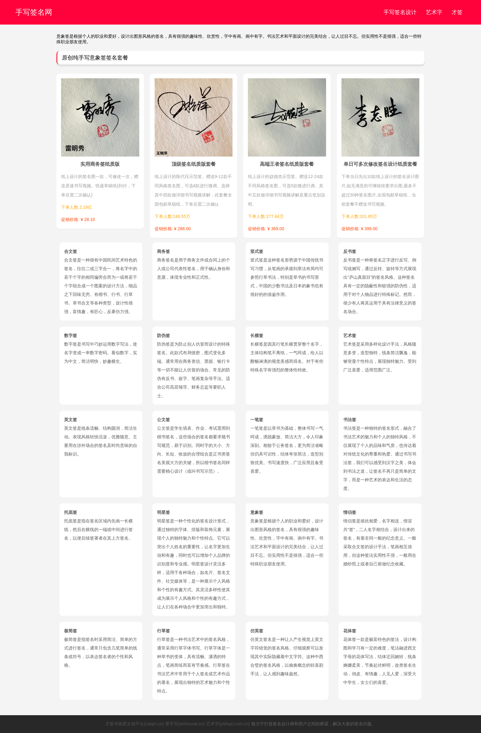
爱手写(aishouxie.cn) (185, 723)
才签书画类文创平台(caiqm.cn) (134, 723)
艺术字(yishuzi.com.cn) (228, 723)
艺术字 (434, 12)
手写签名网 (33, 12)
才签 (457, 12)
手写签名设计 (400, 12)
